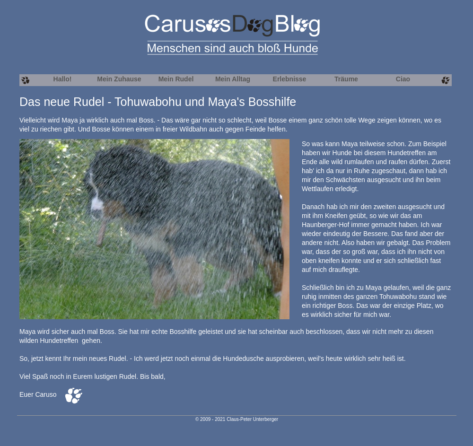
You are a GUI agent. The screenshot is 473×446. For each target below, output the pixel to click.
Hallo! (62, 79)
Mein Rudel (176, 79)
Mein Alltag (232, 79)
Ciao (403, 79)
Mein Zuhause (119, 79)
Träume (346, 79)
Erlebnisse (290, 79)
